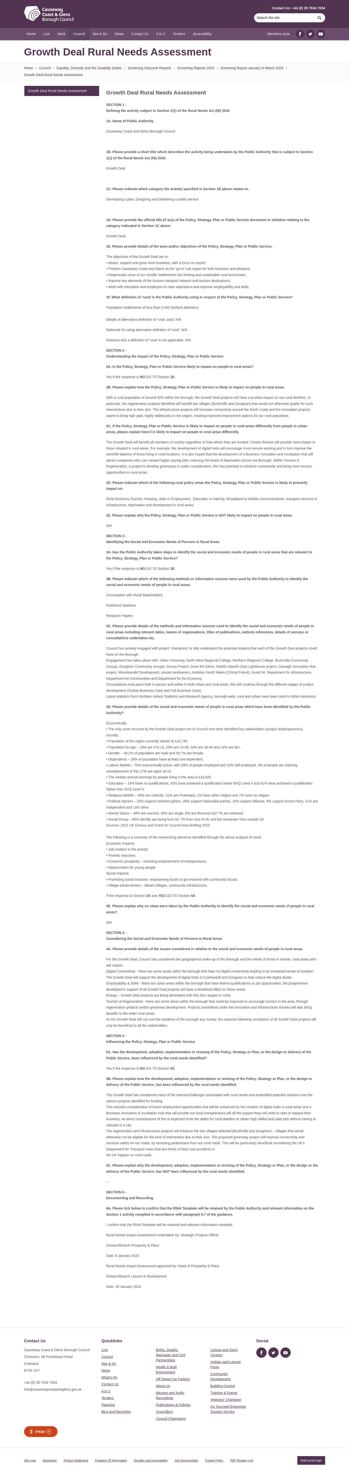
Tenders (107, 1398)
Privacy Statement (76, 1460)
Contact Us (109, 1384)
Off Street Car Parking (173, 1379)
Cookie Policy (214, 1460)
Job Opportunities (186, 1460)
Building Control (222, 1386)
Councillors (164, 1412)
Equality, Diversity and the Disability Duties (89, 68)
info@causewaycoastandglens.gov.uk (52, 1389)
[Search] (284, 17)
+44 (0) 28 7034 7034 (40, 1382)
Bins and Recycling (116, 1412)
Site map (30, 1460)
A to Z (105, 1391)
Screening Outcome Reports (149, 68)
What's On (109, 1377)
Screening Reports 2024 (195, 68)
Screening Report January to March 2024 (251, 68)
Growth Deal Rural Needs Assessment (53, 75)
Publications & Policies (173, 1405)
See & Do (108, 1364)
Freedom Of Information (111, 1460)
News (105, 1370)
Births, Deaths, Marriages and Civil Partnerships (170, 1355)
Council (45, 68)
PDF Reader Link (241, 1460)
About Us (163, 1386)
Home (28, 68)
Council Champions (171, 1419)
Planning (108, 1405)
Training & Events (223, 1393)
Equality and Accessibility (150, 1460)
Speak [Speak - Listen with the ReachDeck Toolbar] (40, 1431)
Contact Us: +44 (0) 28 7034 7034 (298, 8)
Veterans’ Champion (225, 1400)
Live (104, 1350)
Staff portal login (311, 1460)
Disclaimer (50, 1460)
